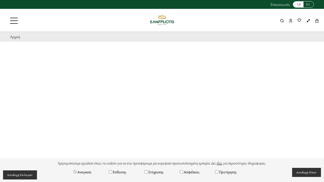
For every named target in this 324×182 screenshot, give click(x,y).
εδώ (219, 163)
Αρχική (15, 36)
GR (299, 4)
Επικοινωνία (280, 4)
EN (308, 4)
